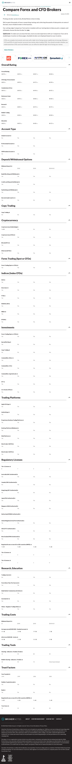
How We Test (50, 719)
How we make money (38, 719)
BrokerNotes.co (8, 2)
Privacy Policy (43, 725)
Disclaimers (36, 725)
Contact (59, 719)
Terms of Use (29, 725)
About (28, 719)
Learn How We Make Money (45, 6)
